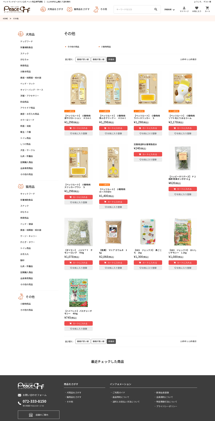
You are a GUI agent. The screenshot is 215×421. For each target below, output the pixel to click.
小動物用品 (25, 303)
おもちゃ (24, 59)
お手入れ (24, 254)
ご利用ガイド (119, 392)
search (156, 9)
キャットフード (27, 193)
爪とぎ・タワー (27, 241)
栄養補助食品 (26, 47)
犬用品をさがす (74, 392)
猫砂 (22, 260)
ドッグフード (26, 41)
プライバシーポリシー (166, 406)
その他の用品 (26, 174)
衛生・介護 (25, 131)
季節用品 (24, 65)
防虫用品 (24, 101)
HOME (5, 18)
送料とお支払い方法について (126, 401)
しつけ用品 (25, 143)
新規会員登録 (162, 392)
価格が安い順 (83, 59)
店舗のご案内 (38, 414)
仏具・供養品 (26, 156)
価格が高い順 (98, 59)
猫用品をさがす (74, 396)
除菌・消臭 (25, 125)
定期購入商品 (26, 162)
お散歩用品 (25, 71)
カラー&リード (27, 119)
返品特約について (121, 396)
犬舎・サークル (27, 150)
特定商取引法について (166, 401)
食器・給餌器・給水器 (30, 77)
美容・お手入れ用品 (29, 113)
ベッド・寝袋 (26, 223)
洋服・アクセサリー (29, 95)
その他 (70, 401)
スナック (24, 53)
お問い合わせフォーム (32, 395)
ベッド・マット (27, 83)
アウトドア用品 (27, 107)
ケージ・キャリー (28, 236)
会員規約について (164, 396)
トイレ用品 (25, 138)
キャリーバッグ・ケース (31, 89)
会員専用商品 (26, 168)
